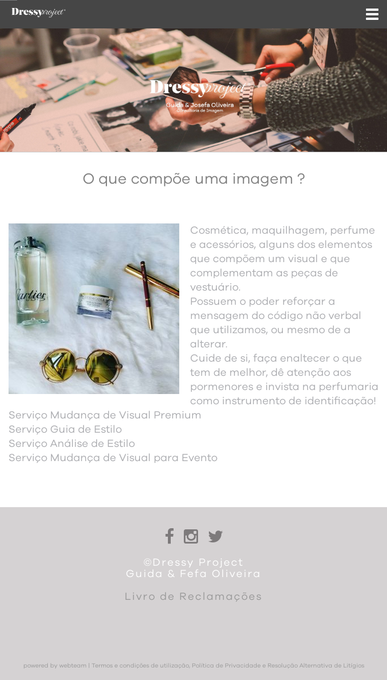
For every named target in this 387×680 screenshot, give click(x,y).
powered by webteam (55, 666)
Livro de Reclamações (193, 596)
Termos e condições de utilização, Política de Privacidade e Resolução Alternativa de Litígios (228, 666)
